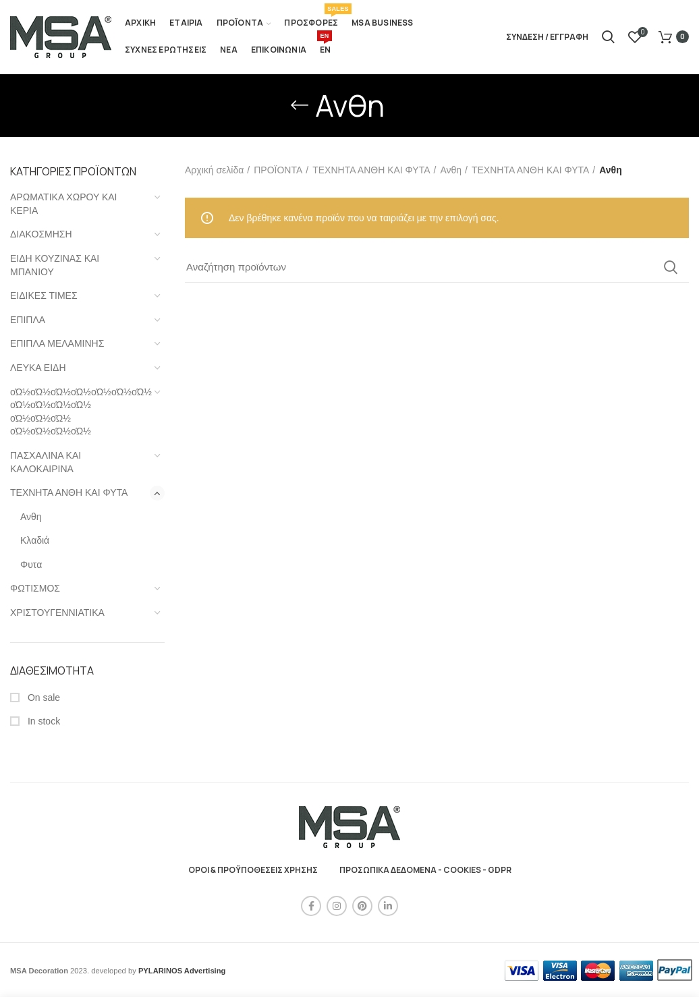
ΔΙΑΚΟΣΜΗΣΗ (41, 234)
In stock (42, 721)
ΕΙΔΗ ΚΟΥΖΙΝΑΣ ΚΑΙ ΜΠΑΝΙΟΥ (54, 265)
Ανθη (31, 516)
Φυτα (31, 564)
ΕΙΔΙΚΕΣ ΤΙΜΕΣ (44, 295)
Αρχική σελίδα (214, 170)
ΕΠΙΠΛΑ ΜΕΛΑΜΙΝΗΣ (57, 343)
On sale (42, 697)
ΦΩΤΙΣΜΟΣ (35, 588)
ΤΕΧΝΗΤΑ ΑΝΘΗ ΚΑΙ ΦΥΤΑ (69, 492)
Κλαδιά (34, 540)
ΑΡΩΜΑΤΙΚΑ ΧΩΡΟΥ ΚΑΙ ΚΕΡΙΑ (63, 204)
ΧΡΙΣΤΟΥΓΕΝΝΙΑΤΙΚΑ (57, 612)
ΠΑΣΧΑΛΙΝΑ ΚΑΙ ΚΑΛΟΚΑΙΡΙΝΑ (45, 462)
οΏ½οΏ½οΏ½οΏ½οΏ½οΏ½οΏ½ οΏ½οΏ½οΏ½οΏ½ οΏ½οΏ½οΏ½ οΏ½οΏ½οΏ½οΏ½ (79, 412)
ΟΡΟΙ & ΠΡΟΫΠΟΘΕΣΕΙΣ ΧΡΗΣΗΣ (253, 870)
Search (671, 267)
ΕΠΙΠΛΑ (27, 319)
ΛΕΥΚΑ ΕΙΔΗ (38, 367)
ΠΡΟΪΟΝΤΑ (278, 170)
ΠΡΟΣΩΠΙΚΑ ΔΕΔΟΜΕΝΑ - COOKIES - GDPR (425, 870)
